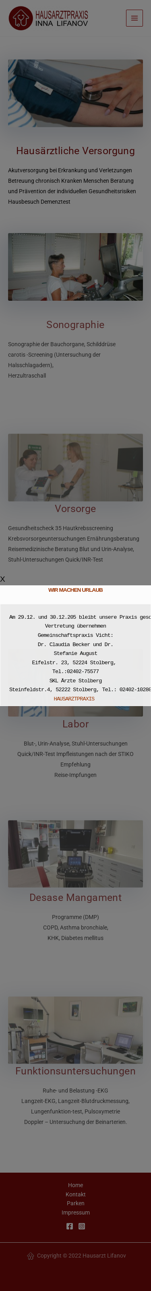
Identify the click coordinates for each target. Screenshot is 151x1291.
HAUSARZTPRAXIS (75, 699)
